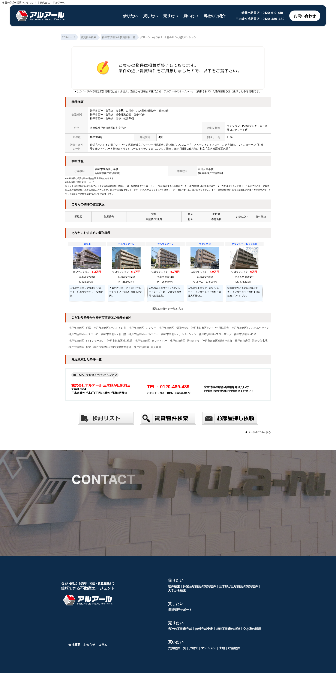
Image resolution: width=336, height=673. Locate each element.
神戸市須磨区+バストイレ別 (109, 327)
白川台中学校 (205, 169)
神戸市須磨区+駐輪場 (119, 340)
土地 (222, 648)
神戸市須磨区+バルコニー (144, 334)
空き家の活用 (252, 629)
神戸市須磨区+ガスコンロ (84, 334)
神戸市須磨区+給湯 (80, 327)
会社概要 (74, 645)
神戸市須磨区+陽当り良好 (217, 340)
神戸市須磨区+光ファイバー (151, 340)
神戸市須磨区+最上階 (113, 334)
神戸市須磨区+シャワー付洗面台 (210, 327)
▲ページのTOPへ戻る (258, 432)
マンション (208, 648)
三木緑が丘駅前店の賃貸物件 (238, 586)
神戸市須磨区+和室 (80, 347)
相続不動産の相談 (228, 629)
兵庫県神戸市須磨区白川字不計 (108, 127)
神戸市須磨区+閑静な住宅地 (251, 340)
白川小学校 (111, 169)
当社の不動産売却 (180, 629)
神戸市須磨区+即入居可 (147, 347)
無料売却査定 (204, 629)
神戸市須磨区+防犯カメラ (185, 340)
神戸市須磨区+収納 (245, 334)
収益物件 (234, 648)
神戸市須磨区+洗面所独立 (174, 327)
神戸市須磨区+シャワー (142, 327)
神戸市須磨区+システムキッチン (250, 327)
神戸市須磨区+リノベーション (178, 334)
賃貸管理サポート (180, 610)
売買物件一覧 (177, 648)
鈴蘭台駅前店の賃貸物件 (199, 586)
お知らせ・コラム (95, 645)
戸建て (193, 648)
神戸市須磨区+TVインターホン (87, 340)
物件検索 (174, 586)
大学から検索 (177, 590)
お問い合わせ (303, 16)
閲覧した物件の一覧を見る (168, 308)
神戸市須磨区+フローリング (215, 334)
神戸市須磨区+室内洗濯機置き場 (112, 347)
